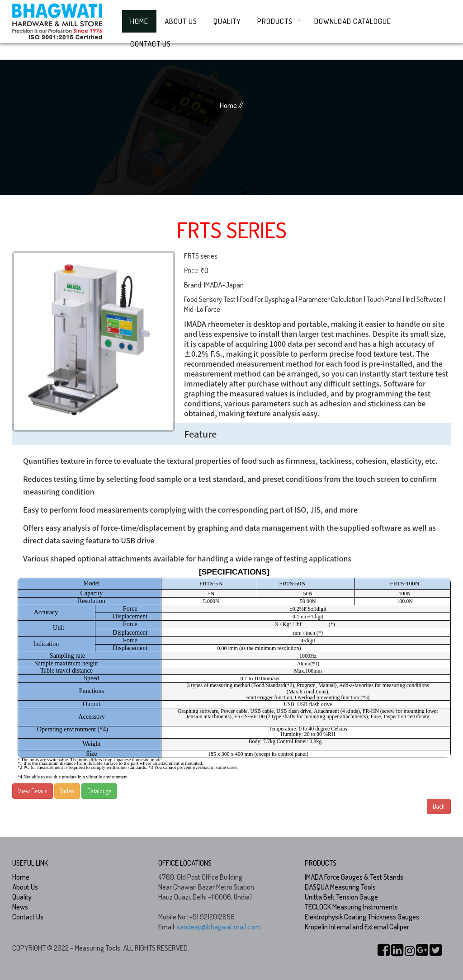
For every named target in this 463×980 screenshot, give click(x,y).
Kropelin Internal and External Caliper (357, 926)
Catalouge (99, 791)
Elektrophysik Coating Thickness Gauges (362, 916)
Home (139, 21)
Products (275, 21)
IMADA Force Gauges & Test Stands (354, 876)
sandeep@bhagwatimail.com (218, 926)
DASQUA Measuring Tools (340, 886)
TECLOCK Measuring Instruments (351, 906)
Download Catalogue (352, 21)
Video (67, 791)
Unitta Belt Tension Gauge (341, 896)
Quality (227, 21)
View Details (32, 791)
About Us (181, 21)
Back (439, 806)
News (20, 906)
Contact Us (150, 43)
